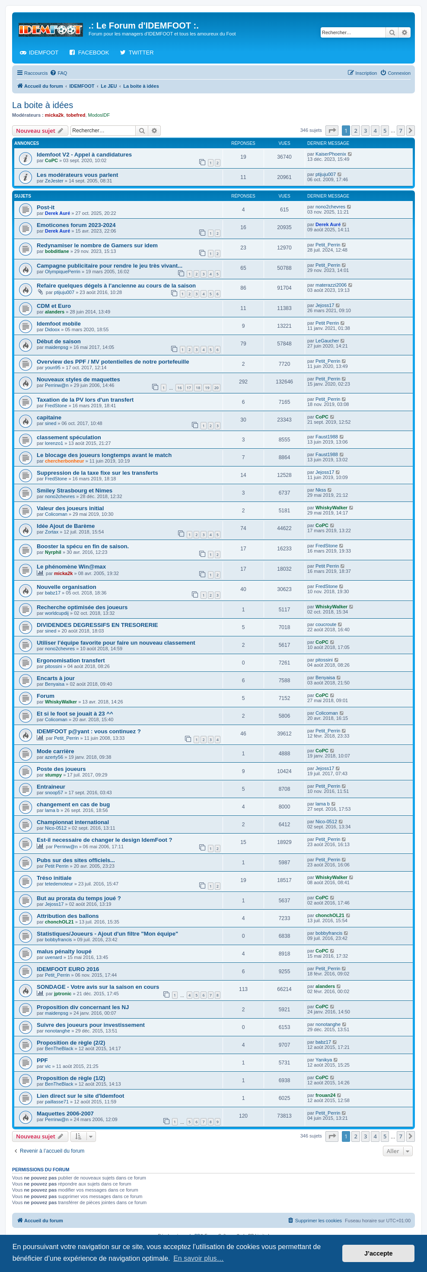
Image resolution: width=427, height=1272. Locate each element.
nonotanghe (57, 1030)
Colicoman (56, 514)
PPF (42, 1060)
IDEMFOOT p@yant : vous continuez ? (89, 731)
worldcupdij (57, 613)
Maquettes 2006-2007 (65, 1113)
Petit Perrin (327, 323)
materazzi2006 (331, 285)
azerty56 (54, 757)
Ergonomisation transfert (71, 660)
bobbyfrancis (58, 939)
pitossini (53, 666)
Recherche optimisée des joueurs (82, 607)
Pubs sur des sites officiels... (76, 860)
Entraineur (51, 786)
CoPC (51, 160)
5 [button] (384, 130)
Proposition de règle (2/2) (71, 1042)
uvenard (53, 957)
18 (198, 387)
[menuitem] (58, 73)
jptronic (62, 993)
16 (179, 387)
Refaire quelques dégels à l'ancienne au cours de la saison (116, 285)
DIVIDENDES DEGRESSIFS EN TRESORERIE (97, 625)
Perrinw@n (57, 385)
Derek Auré (57, 213)
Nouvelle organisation (66, 587)
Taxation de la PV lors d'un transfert (85, 399)
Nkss (320, 489)
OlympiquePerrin (62, 271)
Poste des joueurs (61, 769)
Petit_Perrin (327, 244)
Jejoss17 (324, 305)
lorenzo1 (54, 443)
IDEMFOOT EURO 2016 (68, 969)
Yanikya (323, 1059)
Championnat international (73, 822)
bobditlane (57, 251)
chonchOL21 (59, 921)
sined (50, 423)
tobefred (75, 115)
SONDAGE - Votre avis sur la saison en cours (98, 987)
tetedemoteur (59, 883)
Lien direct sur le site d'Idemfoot (80, 1096)
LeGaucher (327, 340)
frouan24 (325, 1095)
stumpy (53, 774)
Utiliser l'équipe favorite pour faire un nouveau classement (116, 642)
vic (48, 1066)
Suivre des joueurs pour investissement (91, 1025)
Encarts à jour (56, 678)
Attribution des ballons (68, 916)
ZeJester (54, 180)
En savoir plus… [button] (198, 1258)
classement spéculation (69, 437)
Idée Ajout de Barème (66, 526)
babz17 (53, 592)
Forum (45, 696)
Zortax (51, 531)
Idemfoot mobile (59, 323)
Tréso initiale (54, 878)
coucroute (325, 624)
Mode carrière (55, 751)
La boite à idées (42, 105)
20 (216, 387)
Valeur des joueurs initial (70, 508)
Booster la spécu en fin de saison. (83, 546)
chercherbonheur (64, 460)
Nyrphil (53, 552)
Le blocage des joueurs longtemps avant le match (104, 455)
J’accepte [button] (378, 1253)
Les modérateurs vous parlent (77, 175)
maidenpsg (56, 347)
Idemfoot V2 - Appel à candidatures (84, 154)
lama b (52, 810)
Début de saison (59, 341)
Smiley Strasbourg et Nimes (74, 490)
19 (207, 387)
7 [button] (400, 130)
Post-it (45, 207)
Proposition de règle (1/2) (71, 1078)
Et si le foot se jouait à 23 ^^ (75, 713)
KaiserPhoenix (330, 154)
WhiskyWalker (331, 507)
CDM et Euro (54, 306)
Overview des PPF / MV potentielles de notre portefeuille (113, 361)
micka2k (54, 115)
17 (189, 387)
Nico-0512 (56, 828)
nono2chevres (330, 206)
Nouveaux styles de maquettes (78, 379)
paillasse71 (57, 1101)
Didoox (52, 329)
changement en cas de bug (73, 804)
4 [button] (374, 130)
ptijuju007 (325, 174)
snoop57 (54, 792)
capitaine (49, 417)
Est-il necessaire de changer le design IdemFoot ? (104, 840)
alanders (54, 311)
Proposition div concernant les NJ (83, 1007)
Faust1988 (326, 436)
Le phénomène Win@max (71, 566)
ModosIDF (99, 115)
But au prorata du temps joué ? (79, 898)
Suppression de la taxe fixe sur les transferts (97, 473)
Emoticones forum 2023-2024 (76, 225)
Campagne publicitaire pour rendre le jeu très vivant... (109, 265)
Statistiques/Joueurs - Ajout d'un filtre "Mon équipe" (107, 933)
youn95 (53, 367)
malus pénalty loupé (64, 951)
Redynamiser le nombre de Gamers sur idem (97, 245)
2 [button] (355, 130)
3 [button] (365, 130)
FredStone (56, 405)
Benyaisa (54, 684)
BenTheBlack (59, 1048)
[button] (331, 130)
